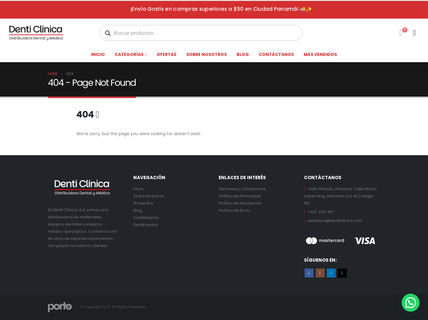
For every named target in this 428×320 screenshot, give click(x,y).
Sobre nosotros (206, 54)
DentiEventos (145, 224)
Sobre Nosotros (148, 196)
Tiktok (342, 273)
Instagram (320, 273)
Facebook (309, 273)
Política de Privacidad (240, 196)
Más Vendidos (320, 54)
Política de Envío (234, 210)
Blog (243, 54)
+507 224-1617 (321, 211)
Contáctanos (276, 54)
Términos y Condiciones (242, 188)
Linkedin (331, 273)
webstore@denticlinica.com (335, 220)
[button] (411, 303)
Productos (143, 203)
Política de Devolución (240, 203)
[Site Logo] (36, 32)
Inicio (98, 54)
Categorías (129, 54)
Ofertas (166, 54)
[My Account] (414, 33)
